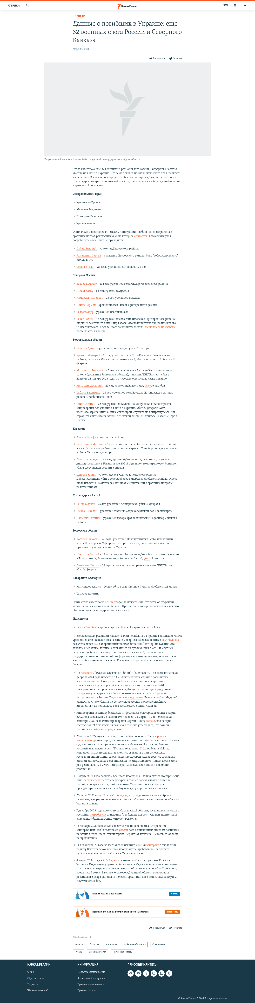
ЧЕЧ (225, 5)
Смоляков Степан (87, 565)
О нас (30, 972)
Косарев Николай (87, 539)
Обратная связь (36, 978)
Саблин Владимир (88, 392)
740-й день (110, 860)
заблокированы (94, 780)
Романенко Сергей (88, 255)
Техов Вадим (84, 319)
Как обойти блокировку (91, 978)
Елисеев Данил (86, 348)
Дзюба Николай (86, 511)
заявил (150, 721)
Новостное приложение (91, 972)
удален (123, 830)
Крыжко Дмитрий (88, 355)
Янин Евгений (85, 404)
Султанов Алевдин (88, 459)
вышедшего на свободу (160, 327)
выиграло (152, 845)
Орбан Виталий (86, 248)
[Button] (157, 58)
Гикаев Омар (84, 290)
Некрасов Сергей (87, 554)
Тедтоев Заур (85, 312)
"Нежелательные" (37, 990)
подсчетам (87, 673)
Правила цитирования (90, 984)
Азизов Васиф (85, 437)
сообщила (120, 795)
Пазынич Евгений (88, 518)
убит (148, 385)
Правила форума (87, 990)
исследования (134, 697)
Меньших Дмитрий (89, 385)
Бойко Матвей (85, 504)
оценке (110, 681)
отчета (109, 602)
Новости (79, 16)
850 (96, 644)
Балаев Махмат (86, 283)
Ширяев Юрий (86, 474)
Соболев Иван (85, 267)
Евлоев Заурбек (86, 627)
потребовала (98, 814)
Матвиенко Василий (89, 370)
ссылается (140, 236)
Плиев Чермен (86, 305)
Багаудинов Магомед (90, 444)
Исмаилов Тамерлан (89, 297)
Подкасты (33, 984)
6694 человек (170, 640)
